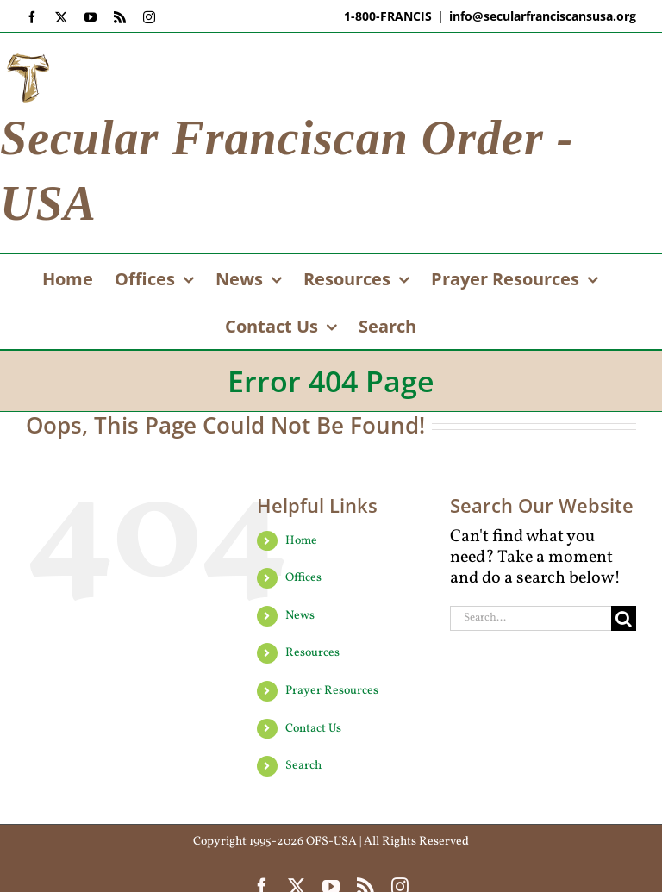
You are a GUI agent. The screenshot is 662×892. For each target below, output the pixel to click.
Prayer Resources (331, 691)
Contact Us (313, 728)
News (300, 616)
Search (303, 766)
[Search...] (530, 618)
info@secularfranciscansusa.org (542, 16)
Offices (303, 578)
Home (301, 541)
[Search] (623, 618)
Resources (312, 653)
